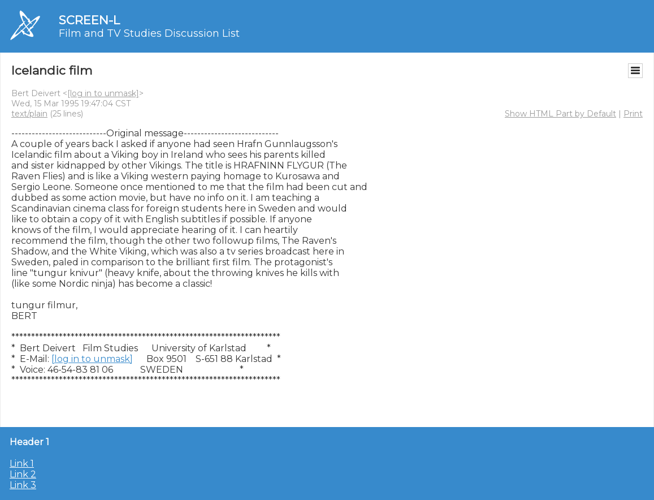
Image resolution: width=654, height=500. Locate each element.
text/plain (29, 114)
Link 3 (23, 485)
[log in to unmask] (103, 93)
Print (633, 114)
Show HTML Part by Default (560, 114)
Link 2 (23, 474)
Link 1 (22, 463)
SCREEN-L (89, 20)
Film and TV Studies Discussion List (149, 33)
